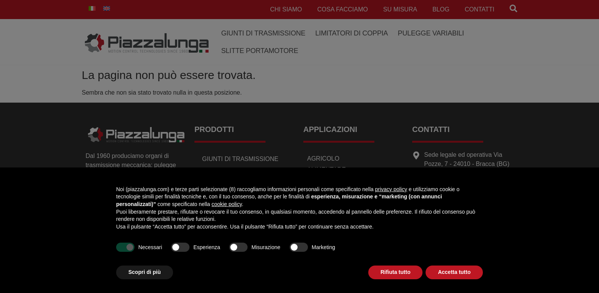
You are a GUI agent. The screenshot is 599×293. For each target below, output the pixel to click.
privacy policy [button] (391, 189)
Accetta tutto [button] (454, 272)
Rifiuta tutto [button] (395, 272)
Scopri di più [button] (144, 272)
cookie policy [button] (227, 204)
